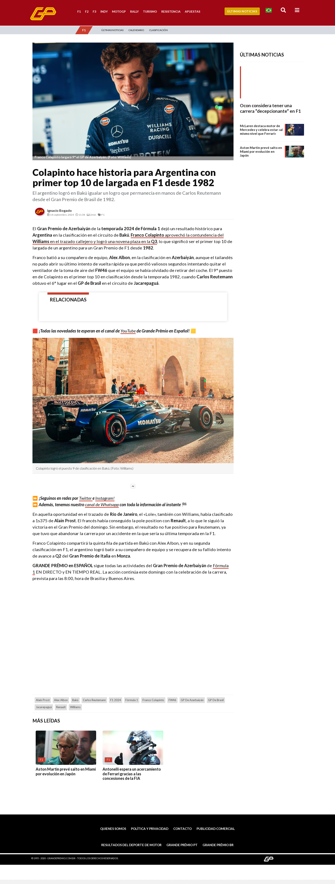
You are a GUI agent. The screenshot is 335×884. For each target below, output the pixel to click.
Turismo (150, 11)
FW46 (172, 700)
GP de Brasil (216, 700)
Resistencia (171, 11)
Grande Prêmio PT (182, 845)
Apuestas (192, 11)
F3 (94, 11)
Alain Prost (43, 700)
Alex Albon (61, 700)
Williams (75, 707)
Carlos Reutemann (94, 700)
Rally (134, 11)
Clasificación (158, 30)
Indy (104, 11)
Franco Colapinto (153, 700)
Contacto (182, 829)
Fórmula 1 (131, 700)
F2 (86, 11)
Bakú (75, 700)
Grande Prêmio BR (218, 845)
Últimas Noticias (242, 11)
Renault (61, 707)
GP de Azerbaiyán (192, 700)
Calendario (136, 30)
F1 (79, 11)
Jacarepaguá (44, 707)
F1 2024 (115, 700)
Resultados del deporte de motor (131, 845)
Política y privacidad (149, 829)
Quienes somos (113, 829)
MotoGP (119, 11)
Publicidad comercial (216, 829)
